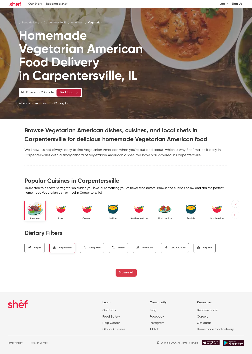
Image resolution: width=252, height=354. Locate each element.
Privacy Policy (15, 343)
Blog (153, 310)
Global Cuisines (113, 329)
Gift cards (204, 323)
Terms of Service (39, 343)
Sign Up (237, 4)
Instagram (157, 323)
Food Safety (111, 316)
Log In (224, 4)
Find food (69, 92)
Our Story (35, 4)
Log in (63, 103)
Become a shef (56, 4)
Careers (202, 316)
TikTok (154, 329)
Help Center (111, 323)
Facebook (157, 316)
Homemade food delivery (215, 329)
